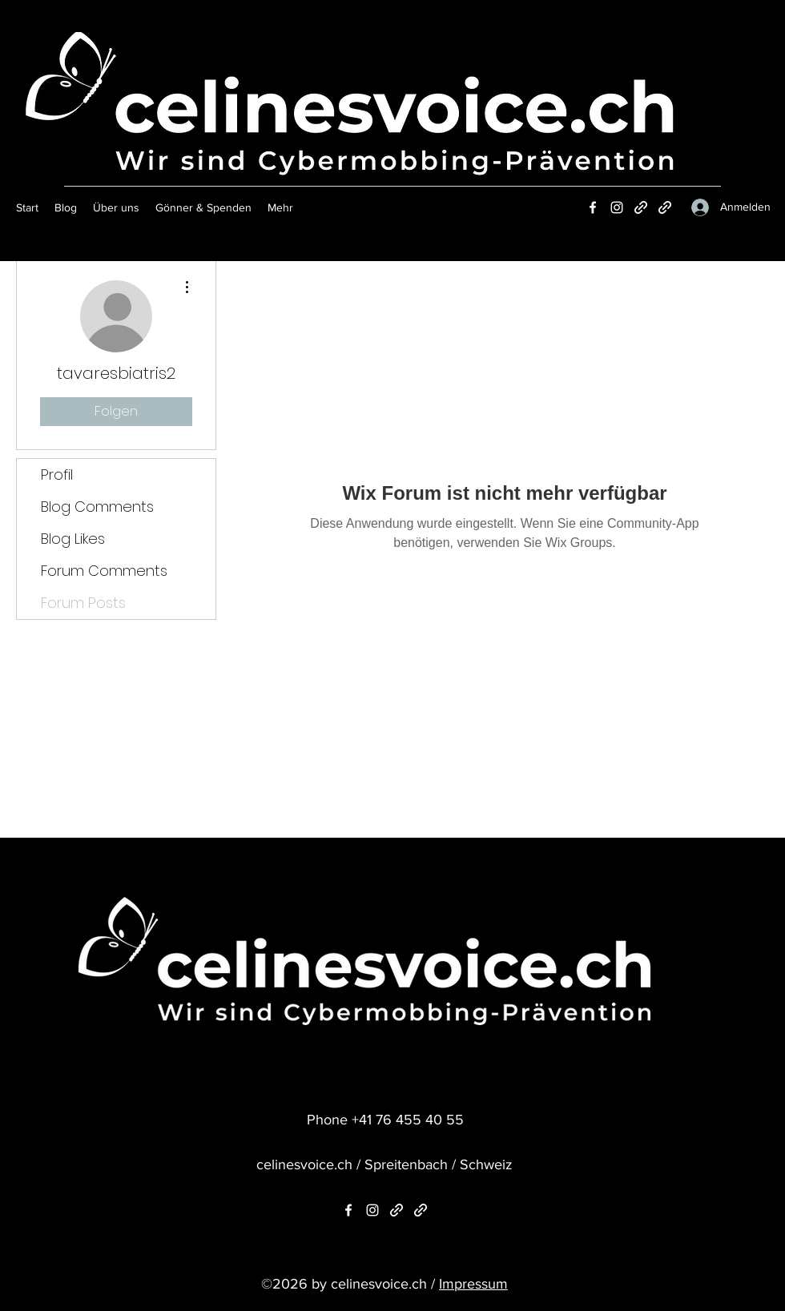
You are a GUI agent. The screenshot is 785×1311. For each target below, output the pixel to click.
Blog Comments (97, 507)
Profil (57, 474)
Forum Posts (83, 603)
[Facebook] (593, 207)
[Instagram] (617, 207)
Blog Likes (73, 539)
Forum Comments (104, 571)
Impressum (473, 1284)
